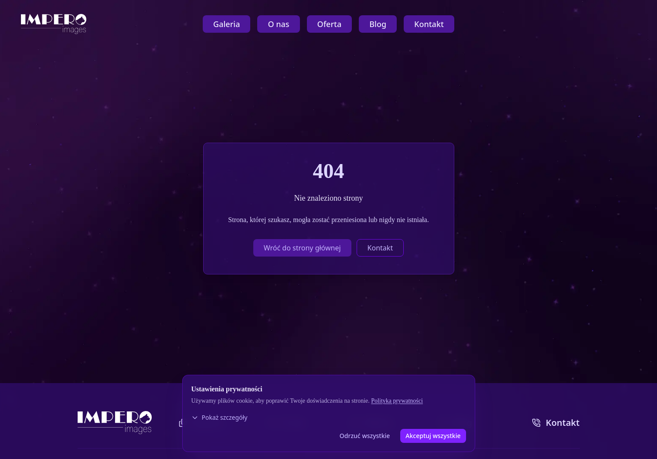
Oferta (329, 24)
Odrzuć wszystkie (365, 436)
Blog (377, 24)
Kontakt (429, 24)
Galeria (226, 24)
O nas (278, 24)
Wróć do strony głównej (302, 248)
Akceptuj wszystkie (432, 436)
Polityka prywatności (397, 400)
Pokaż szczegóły (219, 417)
